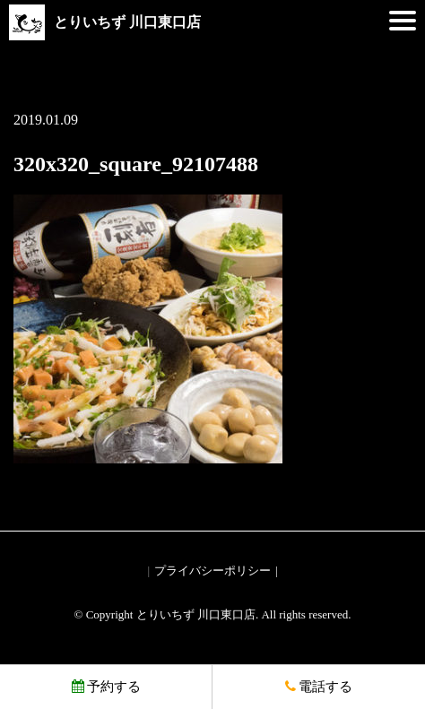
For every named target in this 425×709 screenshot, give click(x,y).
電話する (318, 686)
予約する (106, 686)
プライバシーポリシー (212, 570)
